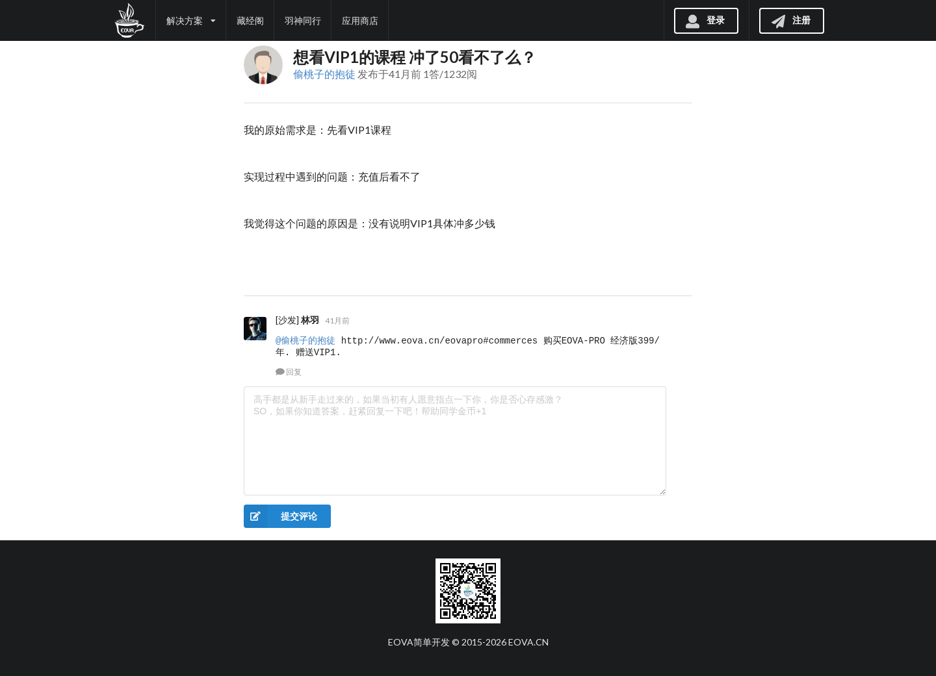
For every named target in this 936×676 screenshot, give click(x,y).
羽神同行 (303, 20)
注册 (790, 20)
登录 (704, 20)
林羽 (310, 319)
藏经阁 (250, 20)
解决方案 (191, 20)
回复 (289, 372)
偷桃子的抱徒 (324, 74)
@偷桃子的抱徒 (305, 340)
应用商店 (360, 20)
